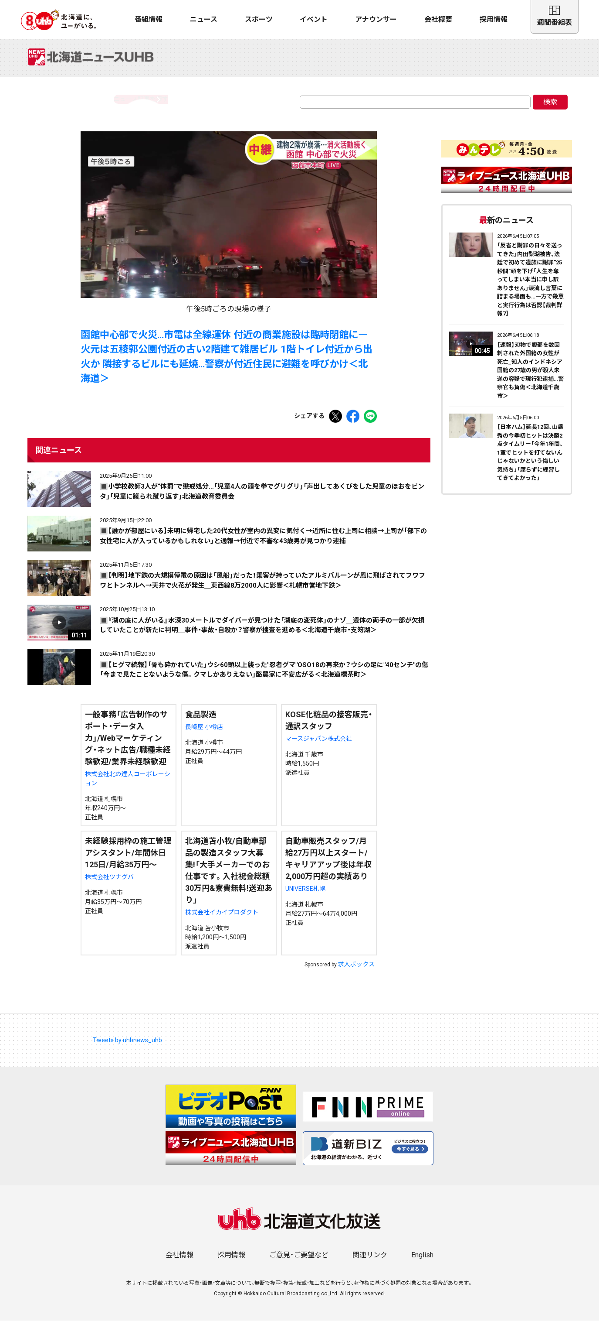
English (422, 1262)
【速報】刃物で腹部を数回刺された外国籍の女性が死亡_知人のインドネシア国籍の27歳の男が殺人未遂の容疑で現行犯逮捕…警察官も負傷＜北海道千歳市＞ (530, 378)
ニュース (203, 19)
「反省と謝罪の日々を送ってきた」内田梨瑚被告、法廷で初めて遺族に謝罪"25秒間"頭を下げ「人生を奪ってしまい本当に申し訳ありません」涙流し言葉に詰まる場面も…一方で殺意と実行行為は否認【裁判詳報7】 (530, 287)
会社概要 (438, 19)
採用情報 (494, 19)
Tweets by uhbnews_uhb (127, 1047)
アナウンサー (376, 19)
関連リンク (369, 1262)
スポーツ (259, 19)
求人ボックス (356, 971)
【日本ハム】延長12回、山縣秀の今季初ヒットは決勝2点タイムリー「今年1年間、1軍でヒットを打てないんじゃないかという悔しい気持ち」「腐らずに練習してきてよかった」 (530, 460)
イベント (314, 19)
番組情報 (148, 19)
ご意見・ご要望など (298, 1262)
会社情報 (179, 1262)
